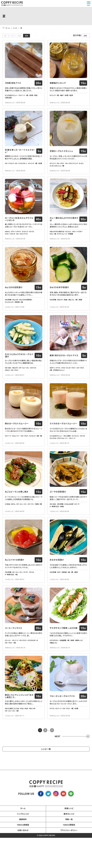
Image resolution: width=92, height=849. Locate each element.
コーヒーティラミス (13, 645)
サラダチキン (55, 657)
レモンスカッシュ (56, 169)
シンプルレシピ (23, 832)
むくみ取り (67, 447)
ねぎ (26, 727)
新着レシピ (69, 827)
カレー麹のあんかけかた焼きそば (64, 224)
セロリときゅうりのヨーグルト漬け (19, 364)
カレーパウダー (78, 237)
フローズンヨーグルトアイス (62, 715)
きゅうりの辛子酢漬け (59, 295)
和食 (65, 307)
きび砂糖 (8, 307)
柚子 (62, 97)
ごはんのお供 (69, 517)
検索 (26, 36)
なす (59, 587)
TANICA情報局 (69, 843)
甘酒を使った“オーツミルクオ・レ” (20, 154)
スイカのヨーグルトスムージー (63, 435)
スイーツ (22, 97)
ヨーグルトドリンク (72, 167)
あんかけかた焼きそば (57, 237)
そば (22, 727)
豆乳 (36, 97)
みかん (8, 237)
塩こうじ (71, 307)
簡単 (80, 307)
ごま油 (8, 517)
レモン (82, 167)
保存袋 (64, 587)
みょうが (15, 307)
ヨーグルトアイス (22, 239)
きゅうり (60, 307)
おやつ (53, 377)
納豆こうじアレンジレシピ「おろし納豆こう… (19, 714)
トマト (26, 587)
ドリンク (53, 97)
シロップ (25, 237)
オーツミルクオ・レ (21, 167)
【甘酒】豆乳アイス (13, 85)
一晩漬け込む (55, 519)
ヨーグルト (61, 167)
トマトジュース (62, 239)
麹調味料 (23, 838)
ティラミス (23, 657)
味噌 (37, 517)
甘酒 (31, 97)
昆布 (76, 587)
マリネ (32, 587)
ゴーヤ (77, 517)
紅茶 (71, 97)
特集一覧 (69, 838)
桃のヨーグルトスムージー (17, 435)
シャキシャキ (10, 309)
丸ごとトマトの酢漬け (14, 575)
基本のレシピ (69, 832)
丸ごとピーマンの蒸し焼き (16, 505)
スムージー (16, 447)
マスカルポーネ (33, 657)
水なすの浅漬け (57, 575)
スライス (33, 377)
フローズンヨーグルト (69, 377)
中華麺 (71, 239)
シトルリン (76, 447)
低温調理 (63, 657)
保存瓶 (17, 309)
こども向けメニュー (12, 97)
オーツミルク (10, 167)
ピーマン (31, 517)
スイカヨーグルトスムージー (59, 449)
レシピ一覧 (46, 767)
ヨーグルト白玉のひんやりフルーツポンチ (19, 224)
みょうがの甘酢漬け (14, 295)
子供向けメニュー (59, 379)
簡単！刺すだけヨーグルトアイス (64, 365)
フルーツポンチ (10, 239)
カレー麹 (53, 239)
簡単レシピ (79, 657)
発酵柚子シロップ (58, 85)
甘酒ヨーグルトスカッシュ (61, 155)
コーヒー (8, 657)
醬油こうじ (54, 659)
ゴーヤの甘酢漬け (58, 505)
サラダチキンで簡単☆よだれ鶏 (63, 645)
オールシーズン (24, 377)
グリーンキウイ (16, 237)
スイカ (32, 237)
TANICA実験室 (23, 843)
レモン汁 (33, 447)
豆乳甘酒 (9, 99)
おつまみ (8, 377)
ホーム (23, 827)
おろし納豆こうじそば (12, 727)
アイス (58, 377)
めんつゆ (32, 727)
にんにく (68, 237)
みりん (13, 517)
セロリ (8, 379)
